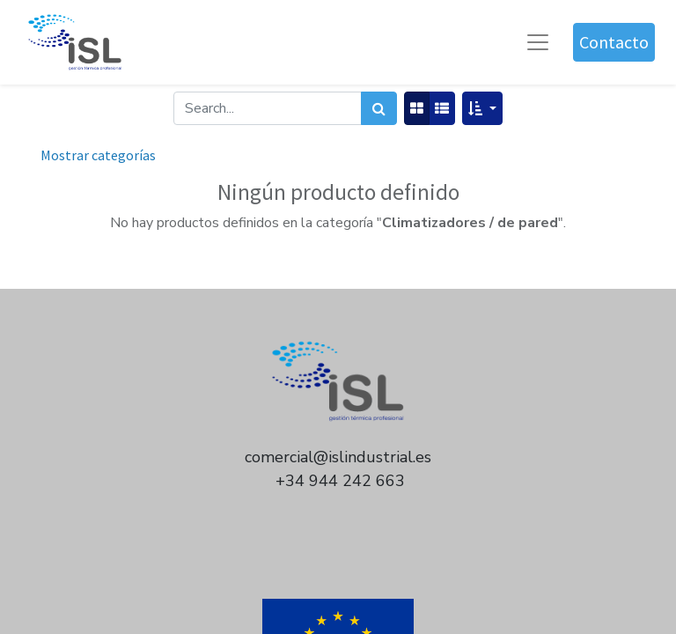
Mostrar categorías (98, 155)
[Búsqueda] (379, 108)
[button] (482, 108)
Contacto (614, 42)
